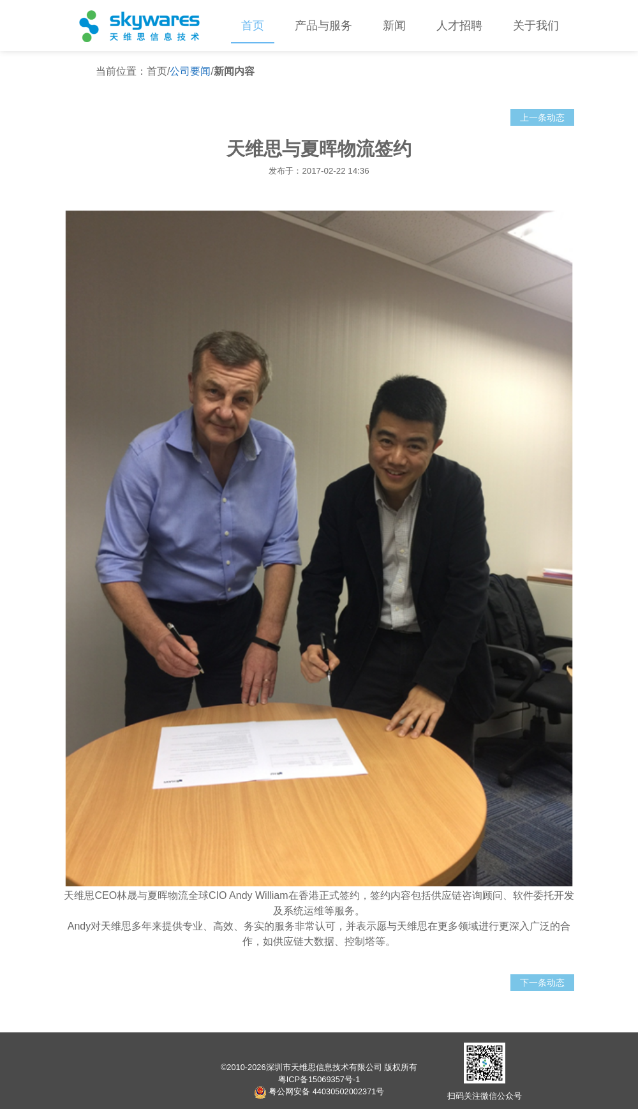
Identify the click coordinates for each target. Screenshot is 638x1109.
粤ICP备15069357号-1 (319, 1079)
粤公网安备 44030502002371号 (319, 1091)
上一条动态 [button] (542, 117)
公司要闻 (190, 71)
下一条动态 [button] (542, 982)
